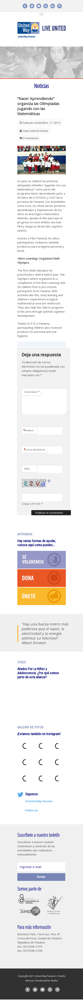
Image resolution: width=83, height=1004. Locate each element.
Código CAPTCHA (31, 508)
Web (26, 473)
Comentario (32, 392)
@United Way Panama (39, 805)
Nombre (28, 435)
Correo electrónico (34, 455)
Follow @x (31, 814)
